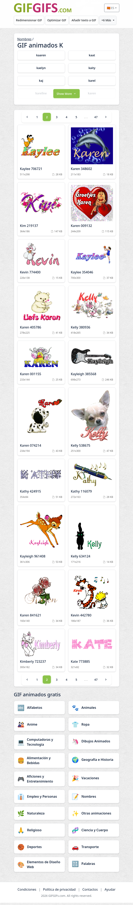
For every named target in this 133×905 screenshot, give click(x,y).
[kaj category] (41, 80)
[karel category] (92, 80)
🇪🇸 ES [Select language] (110, 8)
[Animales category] (93, 709)
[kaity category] (92, 67)
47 (95, 119)
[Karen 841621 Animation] (41, 599)
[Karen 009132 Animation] (92, 211)
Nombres (24, 39)
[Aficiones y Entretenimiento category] (39, 781)
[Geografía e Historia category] (93, 761)
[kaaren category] (41, 55)
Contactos (90, 891)
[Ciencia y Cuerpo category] (93, 832)
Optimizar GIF (56, 20)
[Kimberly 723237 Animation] (41, 652)
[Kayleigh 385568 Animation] (92, 364)
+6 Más (106, 20)
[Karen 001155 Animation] (41, 364)
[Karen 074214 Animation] (41, 424)
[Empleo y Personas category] (39, 798)
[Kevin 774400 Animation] (41, 263)
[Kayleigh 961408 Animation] (41, 538)
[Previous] (27, 119)
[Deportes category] (39, 849)
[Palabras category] (93, 865)
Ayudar (110, 891)
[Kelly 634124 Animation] (92, 538)
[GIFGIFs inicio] (43, 7)
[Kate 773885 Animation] (92, 652)
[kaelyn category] (41, 67)
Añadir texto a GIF (84, 20)
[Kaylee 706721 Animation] (41, 154)
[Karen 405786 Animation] (41, 314)
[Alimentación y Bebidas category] (39, 762)
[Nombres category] (93, 798)
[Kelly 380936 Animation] (92, 314)
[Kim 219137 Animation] (41, 211)
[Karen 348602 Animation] (92, 154)
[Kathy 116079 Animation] (92, 482)
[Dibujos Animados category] (93, 743)
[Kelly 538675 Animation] (92, 424)
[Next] (106, 119)
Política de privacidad (59, 891)
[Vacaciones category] (93, 780)
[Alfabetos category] (39, 709)
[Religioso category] (39, 832)
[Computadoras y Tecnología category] (39, 744)
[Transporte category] (93, 849)
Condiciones (27, 891)
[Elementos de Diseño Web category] (39, 866)
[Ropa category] (93, 726)
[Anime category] (39, 726)
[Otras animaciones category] (93, 815)
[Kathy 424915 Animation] (41, 482)
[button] (66, 95)
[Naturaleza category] (39, 815)
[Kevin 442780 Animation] (92, 599)
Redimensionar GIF (29, 20)
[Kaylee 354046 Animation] (92, 263)
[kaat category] (92, 55)
